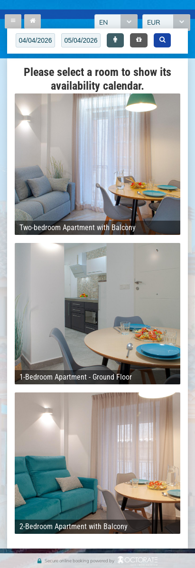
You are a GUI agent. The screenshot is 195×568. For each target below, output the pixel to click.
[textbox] (35, 40)
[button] (115, 40)
